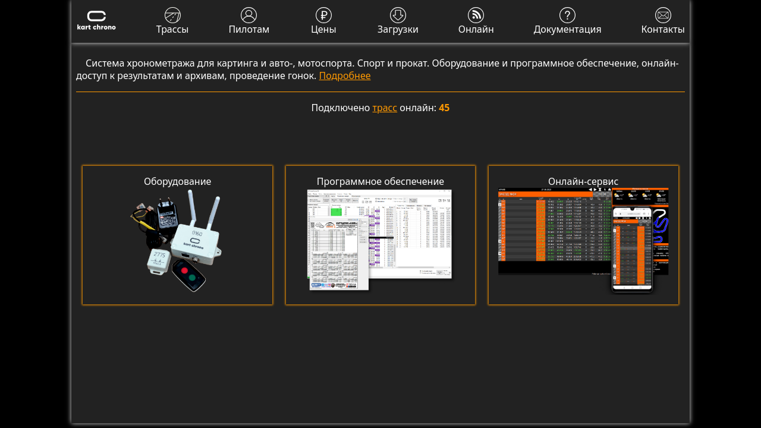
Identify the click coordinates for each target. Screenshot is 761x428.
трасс (385, 107)
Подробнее (345, 75)
